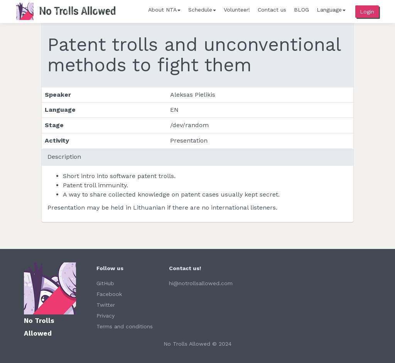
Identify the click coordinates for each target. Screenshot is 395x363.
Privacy (105, 316)
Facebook (109, 294)
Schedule (202, 10)
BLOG (301, 10)
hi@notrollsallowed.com (201, 283)
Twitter (105, 305)
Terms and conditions (124, 326)
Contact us (272, 10)
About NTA (164, 10)
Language (331, 10)
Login (367, 11)
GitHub (105, 283)
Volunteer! (237, 10)
